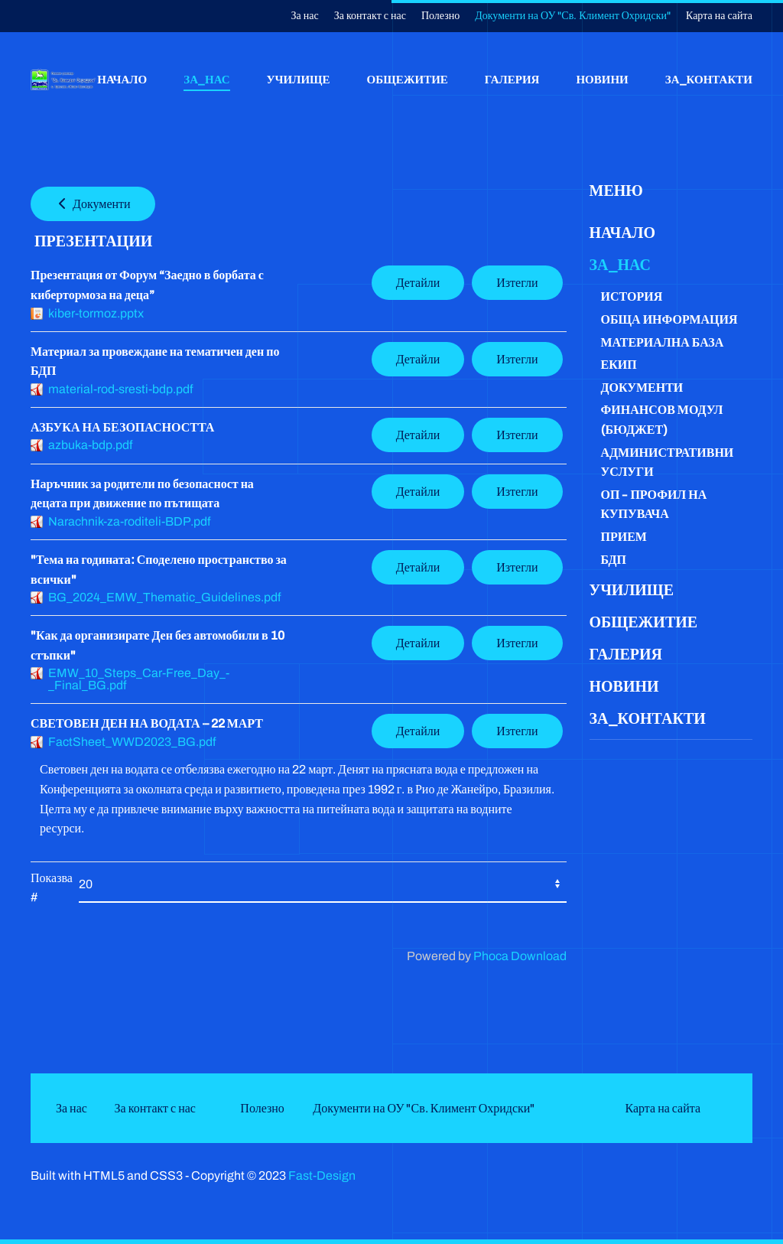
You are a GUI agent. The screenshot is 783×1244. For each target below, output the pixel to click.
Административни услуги (667, 462)
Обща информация (669, 319)
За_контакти (708, 79)
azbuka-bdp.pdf (90, 444)
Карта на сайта (719, 15)
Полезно (440, 15)
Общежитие (407, 79)
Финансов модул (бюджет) (662, 420)
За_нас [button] (206, 79)
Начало (122, 79)
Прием (624, 537)
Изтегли (517, 282)
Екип (619, 365)
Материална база (662, 342)
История (632, 296)
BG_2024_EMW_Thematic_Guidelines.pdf (164, 597)
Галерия (512, 79)
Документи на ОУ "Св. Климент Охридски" (573, 15)
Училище (298, 79)
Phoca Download (520, 955)
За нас (305, 15)
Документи (93, 203)
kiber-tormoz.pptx (96, 313)
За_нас (620, 265)
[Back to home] (64, 79)
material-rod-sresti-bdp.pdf (120, 389)
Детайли (418, 282)
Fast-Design (322, 1175)
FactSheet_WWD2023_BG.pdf (132, 741)
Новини (602, 79)
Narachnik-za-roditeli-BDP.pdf (129, 521)
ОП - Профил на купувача (654, 505)
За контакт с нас (370, 15)
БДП (613, 560)
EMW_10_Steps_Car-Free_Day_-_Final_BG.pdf (138, 679)
